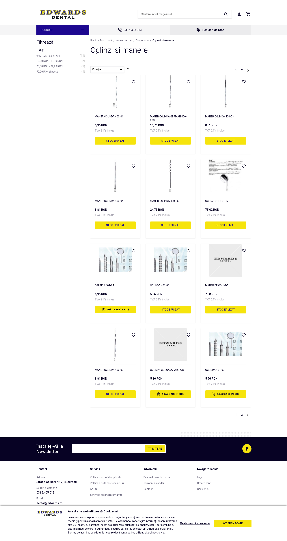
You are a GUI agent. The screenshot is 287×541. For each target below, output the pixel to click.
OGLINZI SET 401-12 (216, 201)
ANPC (93, 489)
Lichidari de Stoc (210, 30)
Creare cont (204, 483)
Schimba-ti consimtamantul (106, 494)
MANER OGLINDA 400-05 (164, 201)
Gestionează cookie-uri (195, 523)
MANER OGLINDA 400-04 (109, 201)
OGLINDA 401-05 (159, 285)
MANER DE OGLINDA (217, 285)
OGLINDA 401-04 (104, 285)
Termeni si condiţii (154, 483)
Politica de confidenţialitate (105, 477)
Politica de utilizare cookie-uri (107, 483)
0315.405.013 (130, 30)
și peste (47, 71)
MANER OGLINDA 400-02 (109, 369)
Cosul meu (203, 489)
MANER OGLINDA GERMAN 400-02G (168, 118)
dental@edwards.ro (49, 503)
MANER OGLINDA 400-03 (219, 116)
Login (200, 477)
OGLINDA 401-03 (214, 369)
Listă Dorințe (133, 82)
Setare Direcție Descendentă (128, 70)
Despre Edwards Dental (157, 477)
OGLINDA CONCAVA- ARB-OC (167, 369)
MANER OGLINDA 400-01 (109, 116)
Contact (148, 489)
